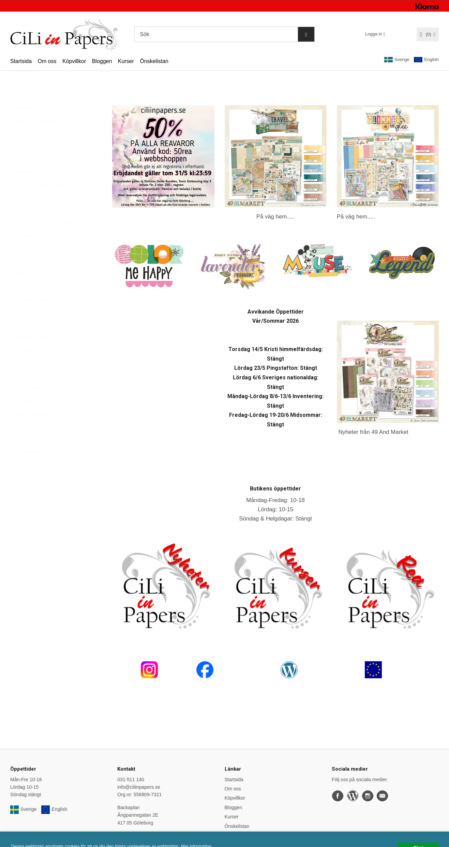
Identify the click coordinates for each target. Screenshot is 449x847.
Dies (17, 214)
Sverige (396, 59)
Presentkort (22, 367)
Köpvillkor (74, 61)
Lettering (19, 303)
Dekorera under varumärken (42, 201)
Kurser (126, 61)
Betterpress (24, 163)
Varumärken (25, 99)
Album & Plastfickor (33, 137)
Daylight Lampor (27, 176)
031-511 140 (130, 779)
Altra (15, 150)
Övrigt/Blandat (25, 469)
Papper (20, 329)
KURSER (20, 290)
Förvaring (22, 252)
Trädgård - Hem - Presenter (41, 443)
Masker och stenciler (34, 316)
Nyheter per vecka (32, 124)
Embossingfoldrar (30, 227)
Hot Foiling (23, 265)
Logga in (373, 33)
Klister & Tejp (26, 278)
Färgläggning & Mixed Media (42, 239)
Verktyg (20, 456)
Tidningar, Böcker (28, 431)
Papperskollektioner (33, 341)
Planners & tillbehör (33, 354)
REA (18, 112)
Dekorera (22, 188)
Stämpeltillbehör (29, 405)
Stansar (20, 379)
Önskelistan (154, 61)
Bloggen (102, 61)
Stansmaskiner (28, 392)
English (426, 60)
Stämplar (21, 418)
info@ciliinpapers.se (138, 787)
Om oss (47, 61)
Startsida (21, 61)
